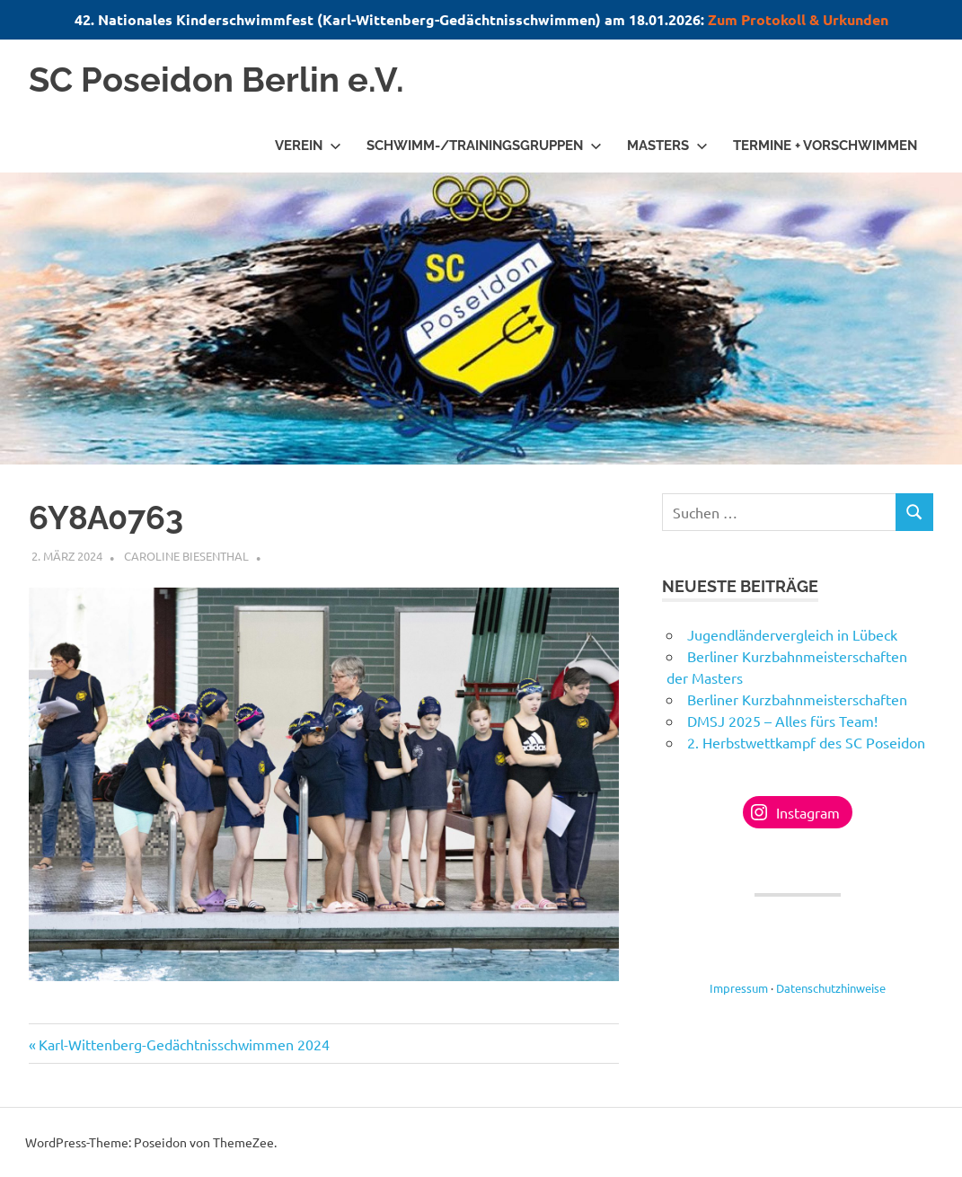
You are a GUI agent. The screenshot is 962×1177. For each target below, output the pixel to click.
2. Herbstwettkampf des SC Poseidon (806, 742)
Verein (308, 145)
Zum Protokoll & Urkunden (798, 19)
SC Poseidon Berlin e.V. (216, 79)
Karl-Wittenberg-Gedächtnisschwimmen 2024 (184, 1044)
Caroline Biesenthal (186, 555)
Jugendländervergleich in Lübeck (792, 634)
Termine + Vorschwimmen (825, 145)
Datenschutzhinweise (831, 988)
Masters (667, 145)
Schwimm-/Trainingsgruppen (484, 145)
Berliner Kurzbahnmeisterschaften (797, 699)
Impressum (739, 988)
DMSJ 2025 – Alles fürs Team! (782, 721)
